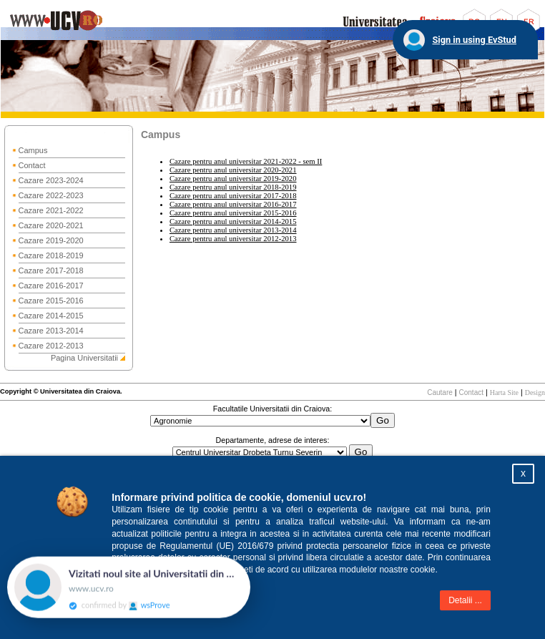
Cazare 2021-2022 (51, 210)
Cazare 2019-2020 (51, 240)
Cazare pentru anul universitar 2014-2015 (233, 221)
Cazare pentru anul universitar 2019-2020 (233, 178)
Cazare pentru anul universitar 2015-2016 (233, 213)
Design (535, 392)
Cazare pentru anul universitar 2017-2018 (233, 196)
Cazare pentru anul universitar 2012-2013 (233, 239)
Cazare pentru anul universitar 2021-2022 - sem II (246, 161)
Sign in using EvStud (474, 39)
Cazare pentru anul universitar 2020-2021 (233, 170)
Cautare (440, 392)
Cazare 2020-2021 (51, 225)
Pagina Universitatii (84, 357)
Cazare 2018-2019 (51, 255)
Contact (32, 165)
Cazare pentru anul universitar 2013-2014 (233, 230)
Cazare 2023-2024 (51, 180)
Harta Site (504, 392)
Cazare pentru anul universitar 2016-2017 (233, 204)
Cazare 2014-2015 (51, 315)
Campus (33, 150)
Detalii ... (465, 600)
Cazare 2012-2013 (51, 345)
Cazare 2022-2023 (51, 195)
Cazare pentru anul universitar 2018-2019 (233, 187)
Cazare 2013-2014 (51, 330)
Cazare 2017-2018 (51, 270)
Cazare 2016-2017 (51, 285)
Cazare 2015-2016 (51, 300)
